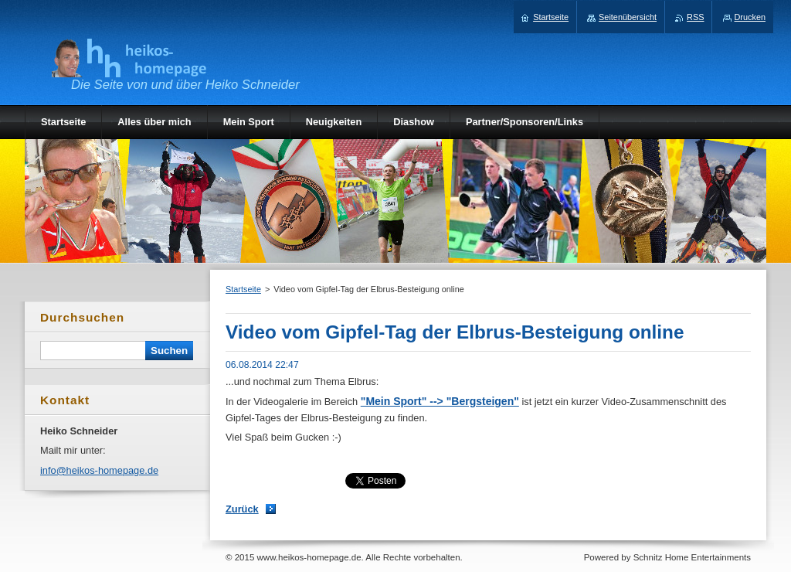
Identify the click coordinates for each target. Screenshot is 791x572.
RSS (695, 17)
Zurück (242, 509)
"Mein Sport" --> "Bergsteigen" (440, 401)
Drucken (750, 17)
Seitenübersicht (628, 17)
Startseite (243, 289)
